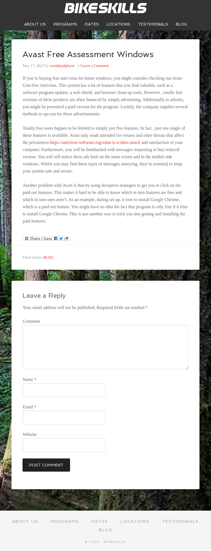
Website (30, 434)
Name (29, 379)
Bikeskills (105, 8)
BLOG (48, 257)
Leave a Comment (94, 66)
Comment (31, 321)
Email (29, 407)
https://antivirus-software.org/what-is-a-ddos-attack (95, 142)
